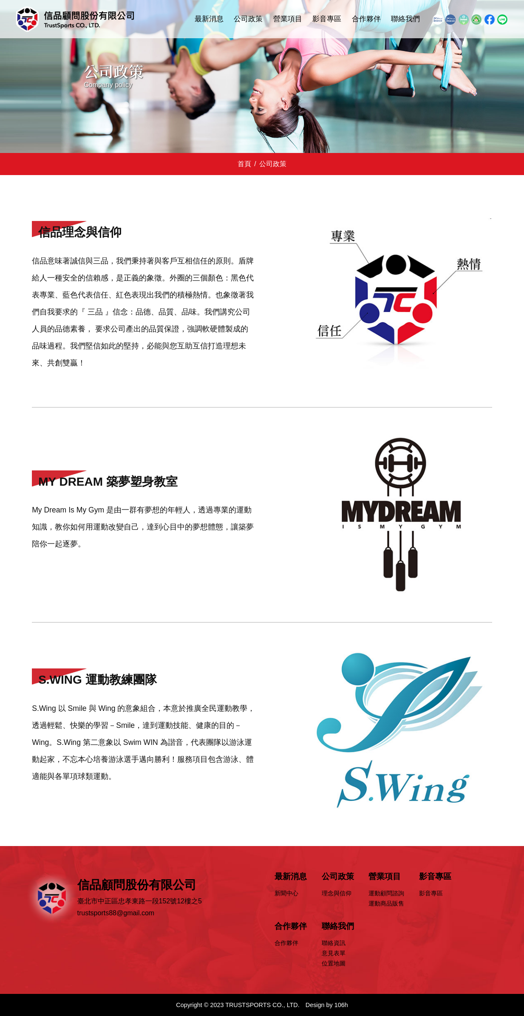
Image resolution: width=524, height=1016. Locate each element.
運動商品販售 (386, 903)
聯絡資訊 (334, 943)
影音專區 (326, 19)
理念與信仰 (336, 893)
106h (341, 1005)
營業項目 (287, 19)
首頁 (244, 163)
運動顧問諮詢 (386, 893)
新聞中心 (286, 893)
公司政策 (248, 19)
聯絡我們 (405, 19)
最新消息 (209, 19)
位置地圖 (334, 963)
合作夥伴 (366, 19)
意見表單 (334, 953)
